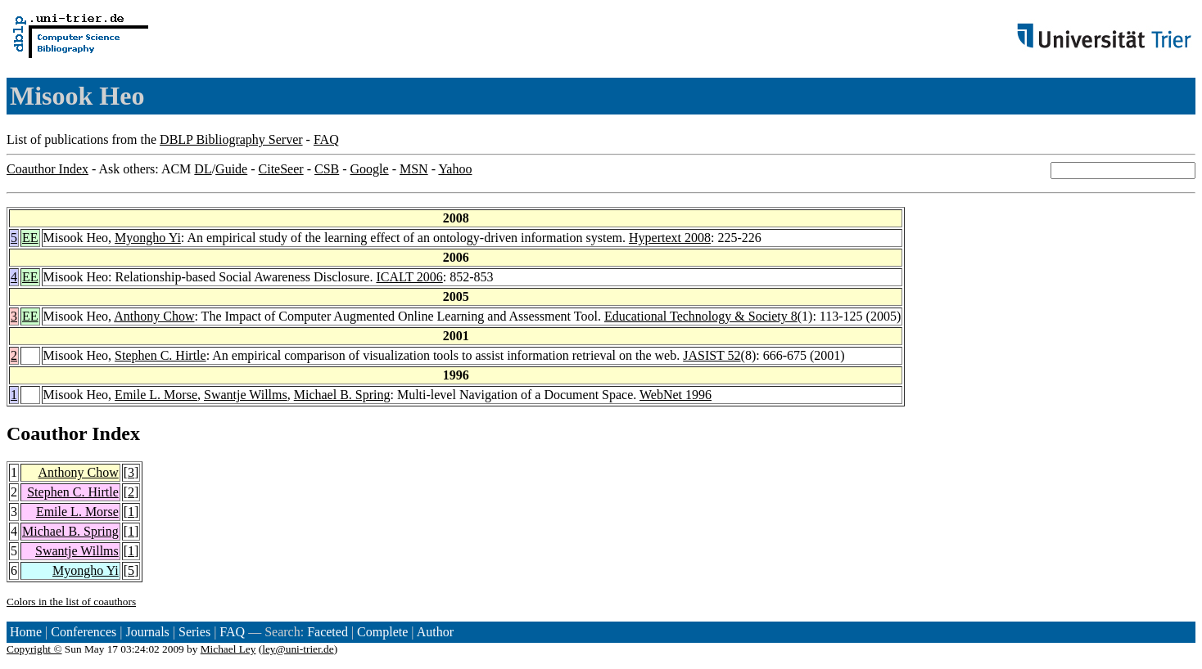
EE (30, 238)
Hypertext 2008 (670, 238)
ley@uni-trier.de (297, 649)
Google (369, 169)
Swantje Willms (245, 395)
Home (26, 632)
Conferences (83, 632)
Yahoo (455, 169)
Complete (382, 632)
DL (202, 169)
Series (194, 632)
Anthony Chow (154, 316)
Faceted (327, 632)
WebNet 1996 (675, 395)
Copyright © (34, 649)
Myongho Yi (148, 238)
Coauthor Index (47, 169)
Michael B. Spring (342, 395)
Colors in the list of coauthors (71, 601)
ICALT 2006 (409, 277)
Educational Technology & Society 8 (701, 316)
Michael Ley (228, 649)
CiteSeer (281, 169)
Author (435, 632)
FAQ (326, 139)
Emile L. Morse (156, 395)
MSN (414, 169)
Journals (147, 632)
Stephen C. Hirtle (160, 355)
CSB (326, 169)
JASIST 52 (711, 355)
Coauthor (47, 433)
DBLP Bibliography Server (231, 139)
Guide (231, 169)
